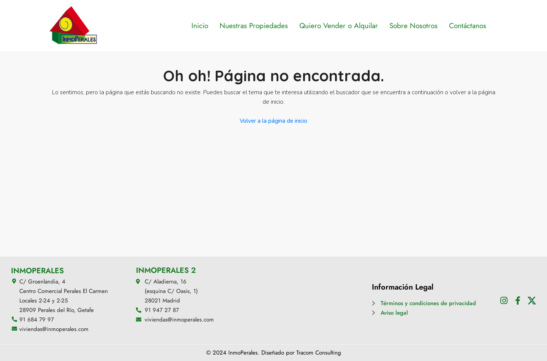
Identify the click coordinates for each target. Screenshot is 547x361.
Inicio (199, 26)
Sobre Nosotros (413, 26)
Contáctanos (467, 26)
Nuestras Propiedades (254, 26)
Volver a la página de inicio (273, 121)
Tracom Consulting (318, 352)
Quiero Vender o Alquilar (338, 26)
